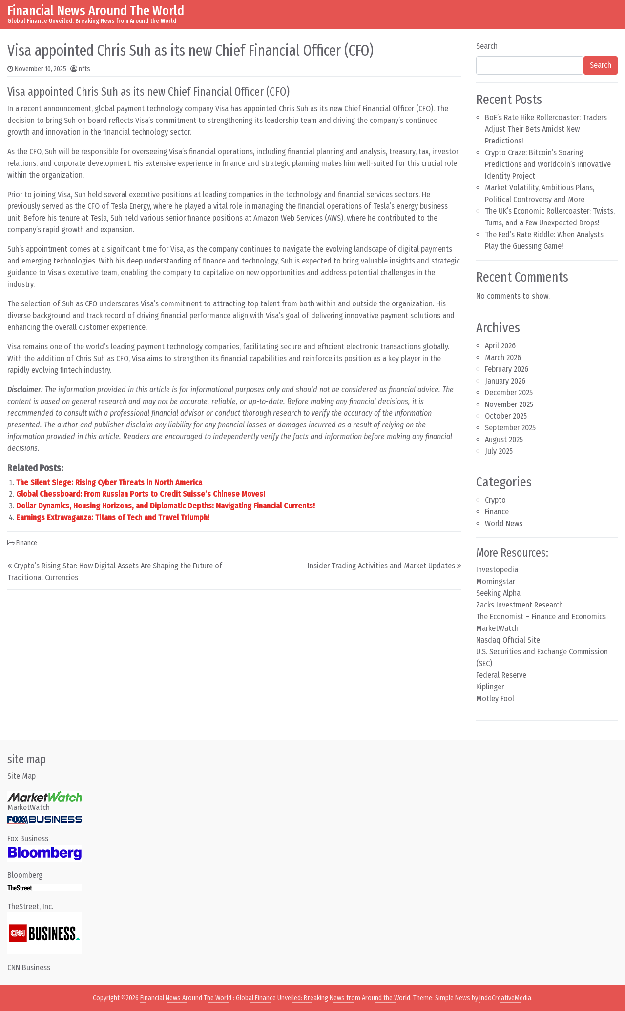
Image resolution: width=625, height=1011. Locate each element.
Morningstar (495, 581)
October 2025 (506, 416)
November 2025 (509, 404)
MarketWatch (497, 628)
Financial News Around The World (95, 10)
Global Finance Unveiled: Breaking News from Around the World (323, 998)
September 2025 (510, 427)
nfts (84, 69)
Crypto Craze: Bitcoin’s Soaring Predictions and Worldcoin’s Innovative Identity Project (548, 164)
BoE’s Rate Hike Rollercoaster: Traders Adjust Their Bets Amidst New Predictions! (546, 129)
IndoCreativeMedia (505, 998)
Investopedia (497, 569)
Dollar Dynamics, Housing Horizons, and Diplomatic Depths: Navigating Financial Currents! (165, 505)
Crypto (495, 500)
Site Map (21, 776)
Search (487, 46)
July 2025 (499, 451)
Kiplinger (490, 686)
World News (503, 523)
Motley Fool (495, 698)
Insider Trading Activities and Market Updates (381, 565)
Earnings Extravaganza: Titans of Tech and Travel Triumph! (112, 517)
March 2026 (503, 357)
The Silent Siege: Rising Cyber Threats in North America (109, 482)
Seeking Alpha (498, 593)
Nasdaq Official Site (508, 640)
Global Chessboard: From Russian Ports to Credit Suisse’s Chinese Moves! (140, 494)
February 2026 (506, 369)
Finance (26, 543)
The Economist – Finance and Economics (541, 616)
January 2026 (505, 380)
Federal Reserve (501, 675)
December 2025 (509, 392)
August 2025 (504, 439)
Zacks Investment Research (519, 604)
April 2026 (500, 345)
